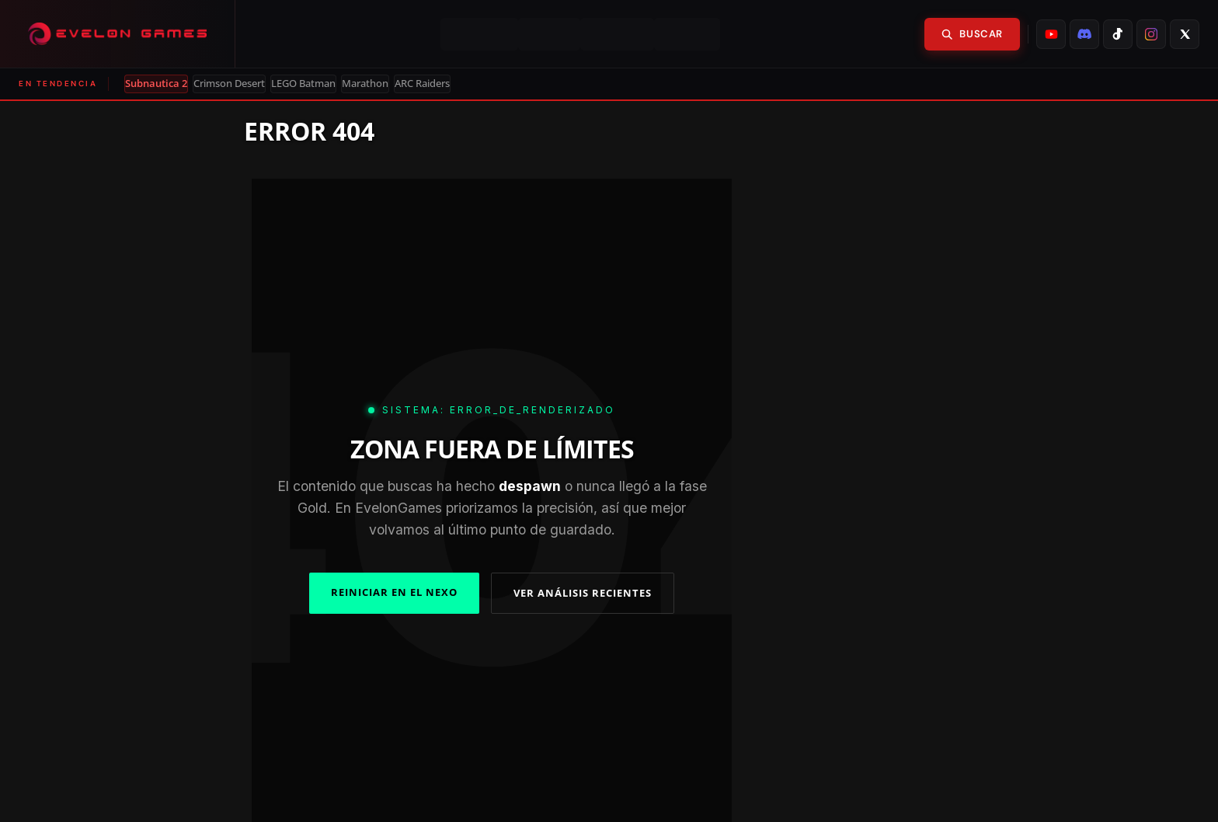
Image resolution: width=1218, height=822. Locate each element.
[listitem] (1051, 34)
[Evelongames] (117, 34)
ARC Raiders (422, 83)
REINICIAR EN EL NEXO (394, 592)
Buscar (972, 33)
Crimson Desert (229, 83)
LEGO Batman (303, 83)
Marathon (365, 83)
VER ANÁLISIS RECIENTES (582, 593)
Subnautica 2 (156, 83)
